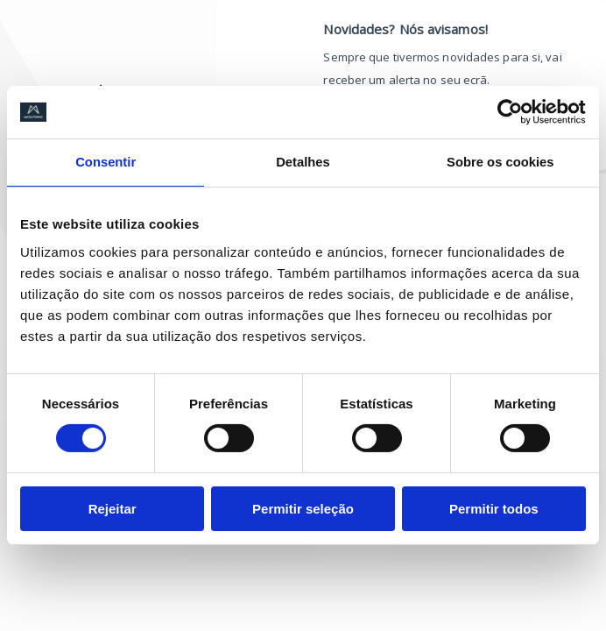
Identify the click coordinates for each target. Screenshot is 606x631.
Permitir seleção (303, 508)
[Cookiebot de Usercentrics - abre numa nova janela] (509, 112)
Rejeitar (112, 508)
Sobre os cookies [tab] (500, 162)
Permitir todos (494, 508)
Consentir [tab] (106, 162)
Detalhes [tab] (303, 162)
